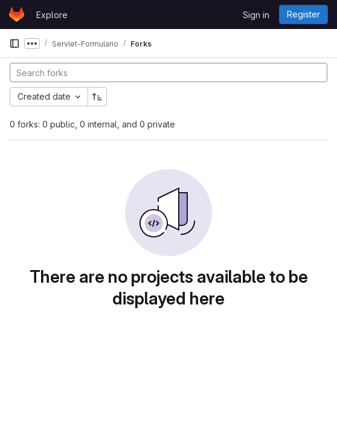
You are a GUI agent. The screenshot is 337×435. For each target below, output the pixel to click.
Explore (52, 15)
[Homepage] (17, 14)
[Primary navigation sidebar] (14, 43)
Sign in (256, 15)
